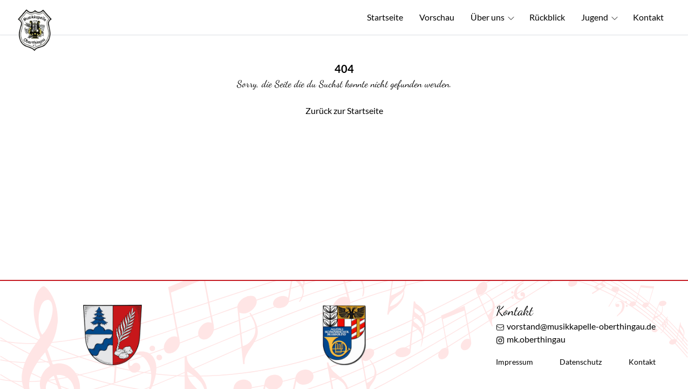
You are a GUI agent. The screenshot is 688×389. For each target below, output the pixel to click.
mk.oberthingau (531, 339)
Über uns (493, 17)
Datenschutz (581, 361)
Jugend (600, 17)
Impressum (514, 361)
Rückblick (547, 17)
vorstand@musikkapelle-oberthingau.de (576, 326)
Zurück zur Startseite (344, 110)
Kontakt (648, 17)
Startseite (385, 17)
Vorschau (436, 17)
